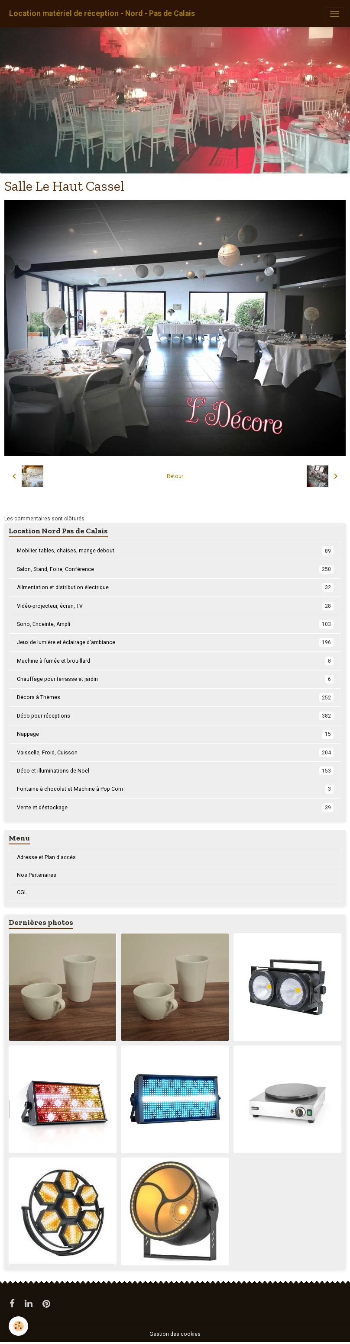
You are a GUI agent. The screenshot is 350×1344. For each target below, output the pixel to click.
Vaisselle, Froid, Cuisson (175, 752)
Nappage (175, 734)
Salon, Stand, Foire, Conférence (175, 569)
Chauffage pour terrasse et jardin (175, 679)
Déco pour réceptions (175, 716)
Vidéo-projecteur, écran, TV (175, 606)
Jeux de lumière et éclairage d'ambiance (175, 642)
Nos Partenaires (36, 875)
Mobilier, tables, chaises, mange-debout (175, 550)
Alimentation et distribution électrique (175, 587)
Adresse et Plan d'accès (46, 857)
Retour (175, 476)
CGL (22, 892)
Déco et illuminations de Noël (175, 771)
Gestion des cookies (175, 1334)
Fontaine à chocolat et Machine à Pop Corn (175, 789)
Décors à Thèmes (175, 697)
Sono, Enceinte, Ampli (175, 624)
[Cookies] (18, 1326)
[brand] (102, 13)
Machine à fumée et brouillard (175, 661)
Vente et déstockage (175, 807)
